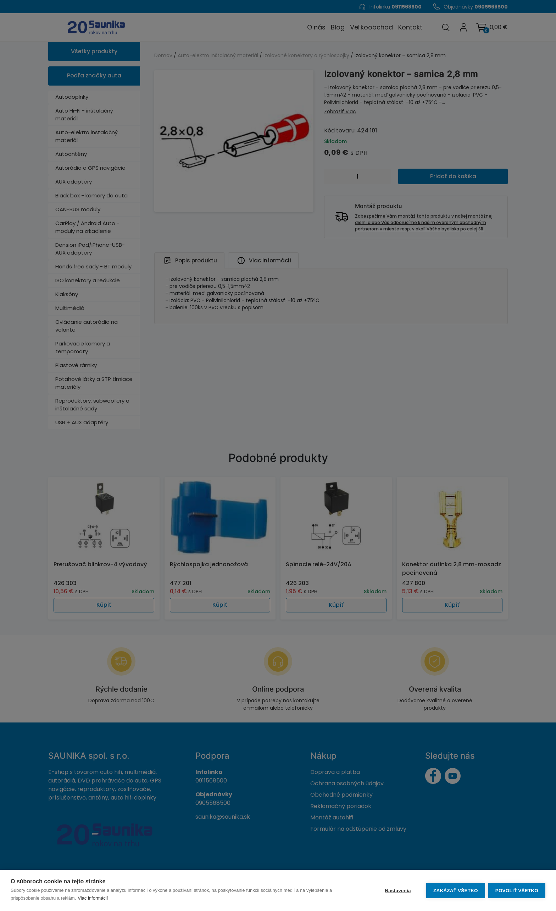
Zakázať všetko (455, 890)
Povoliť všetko (516, 890)
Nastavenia (397, 890)
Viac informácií (93, 898)
